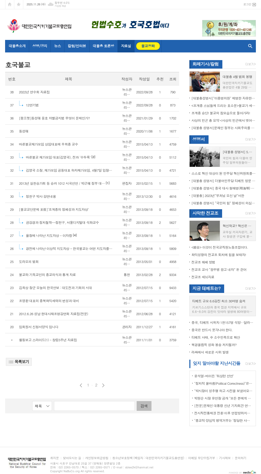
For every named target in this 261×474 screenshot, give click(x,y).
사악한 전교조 (205, 213)
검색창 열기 (249, 46)
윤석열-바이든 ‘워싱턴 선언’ (214, 375)
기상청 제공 (60, 6)
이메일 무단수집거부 (201, 458)
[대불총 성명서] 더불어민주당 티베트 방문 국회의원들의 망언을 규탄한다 (223, 180)
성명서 (198, 139)
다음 (103, 385)
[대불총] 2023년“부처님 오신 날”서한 (217, 195)
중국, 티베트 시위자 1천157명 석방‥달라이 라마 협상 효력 (223, 322)
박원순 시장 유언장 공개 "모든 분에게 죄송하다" (223, 398)
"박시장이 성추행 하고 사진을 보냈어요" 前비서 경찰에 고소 (223, 390)
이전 (81, 385)
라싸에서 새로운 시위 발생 (210, 352)
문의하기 (240, 458)
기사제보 (225, 458)
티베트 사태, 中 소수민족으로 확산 (215, 337)
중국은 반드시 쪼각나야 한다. (212, 329)
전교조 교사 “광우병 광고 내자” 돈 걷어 (218, 269)
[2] (59, 157)
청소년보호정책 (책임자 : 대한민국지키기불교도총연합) (148, 458)
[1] (64, 183)
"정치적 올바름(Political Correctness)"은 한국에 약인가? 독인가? (223, 383)
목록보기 (19, 361)
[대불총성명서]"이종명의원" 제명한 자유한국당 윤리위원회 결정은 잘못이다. (223, 98)
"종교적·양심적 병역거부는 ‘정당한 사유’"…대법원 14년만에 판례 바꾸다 (223, 420)
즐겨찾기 (18, 4)
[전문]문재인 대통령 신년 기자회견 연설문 (223, 405)
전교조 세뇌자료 (202, 276)
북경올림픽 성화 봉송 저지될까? (213, 344)
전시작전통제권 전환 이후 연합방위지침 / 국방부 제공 (223, 413)
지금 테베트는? (206, 288)
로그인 (247, 4)
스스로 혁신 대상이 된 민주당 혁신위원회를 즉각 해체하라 (223, 173)
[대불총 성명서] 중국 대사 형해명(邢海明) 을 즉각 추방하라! (223, 188)
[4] (50, 235)
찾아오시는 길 (72, 458)
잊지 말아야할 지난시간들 (216, 363)
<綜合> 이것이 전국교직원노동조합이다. (219, 247)
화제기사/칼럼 (205, 64)
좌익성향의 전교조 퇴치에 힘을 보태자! (218, 254)
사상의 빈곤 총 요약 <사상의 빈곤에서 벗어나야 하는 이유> (223, 120)
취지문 (54, 458)
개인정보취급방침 (96, 458)
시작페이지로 (9, 4)
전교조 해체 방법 (203, 262)
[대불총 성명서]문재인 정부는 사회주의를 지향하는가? (223, 127)
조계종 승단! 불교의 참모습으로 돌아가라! (220, 113)
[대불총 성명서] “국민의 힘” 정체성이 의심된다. (223, 203)
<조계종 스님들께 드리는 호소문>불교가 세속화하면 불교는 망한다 (223, 105)
